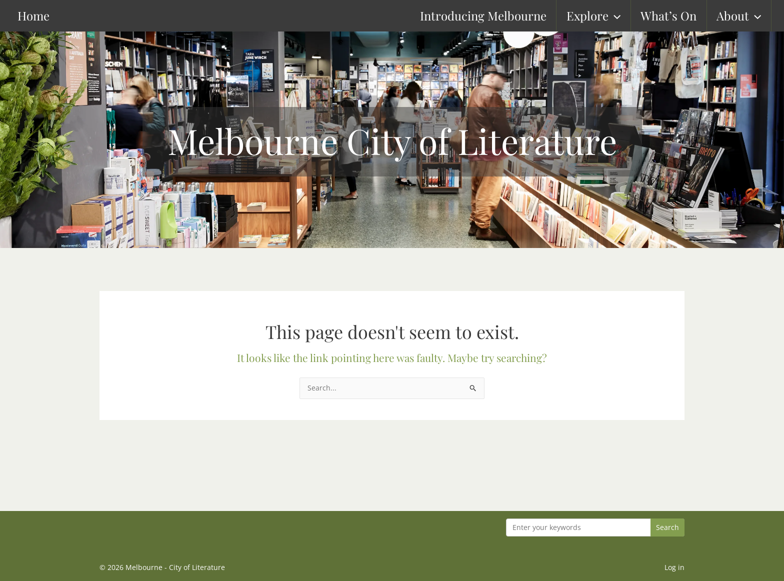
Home (24, 16)
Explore (599, 16)
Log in (674, 567)
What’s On (674, 16)
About (744, 16)
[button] (620, 16)
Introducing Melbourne (489, 16)
